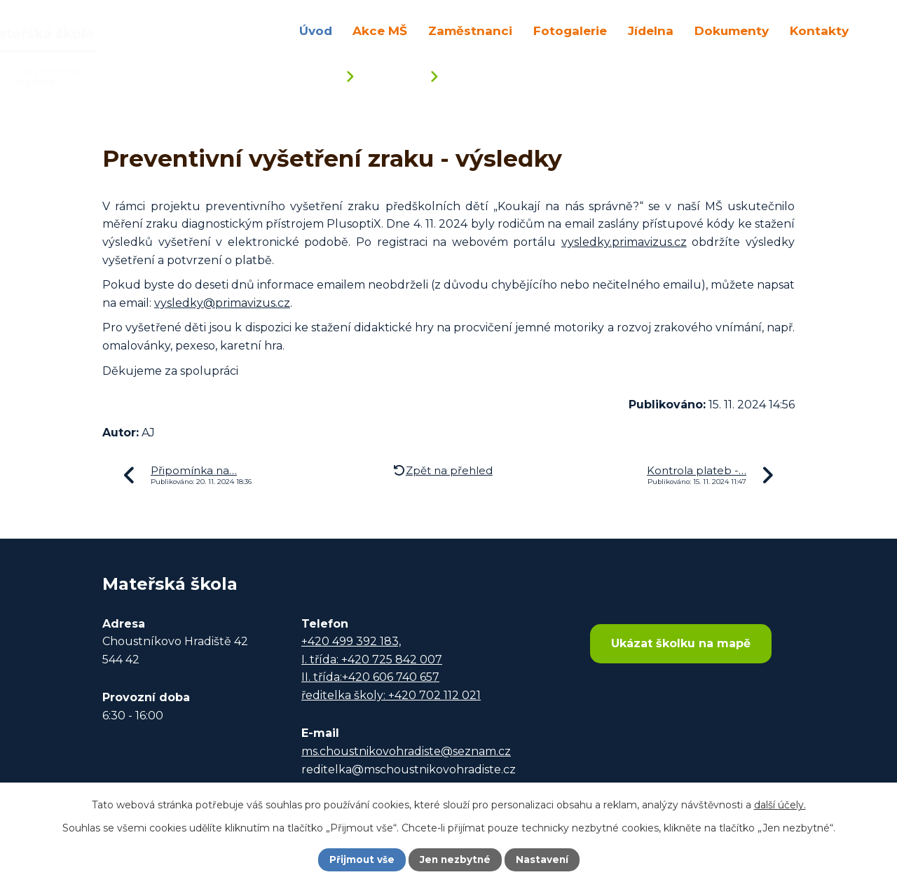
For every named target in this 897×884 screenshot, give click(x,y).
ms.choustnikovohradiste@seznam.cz (406, 751)
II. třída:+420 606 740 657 (370, 677)
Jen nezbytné (455, 859)
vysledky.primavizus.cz (624, 242)
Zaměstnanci (470, 30)
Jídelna (650, 30)
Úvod (315, 30)
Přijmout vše (360, 859)
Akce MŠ (379, 30)
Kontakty (819, 30)
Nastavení (543, 859)
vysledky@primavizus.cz (222, 303)
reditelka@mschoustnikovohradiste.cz (408, 769)
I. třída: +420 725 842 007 (371, 659)
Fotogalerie (570, 30)
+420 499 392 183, (351, 641)
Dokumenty (731, 30)
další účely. (780, 804)
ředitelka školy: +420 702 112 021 (391, 695)
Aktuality (391, 78)
